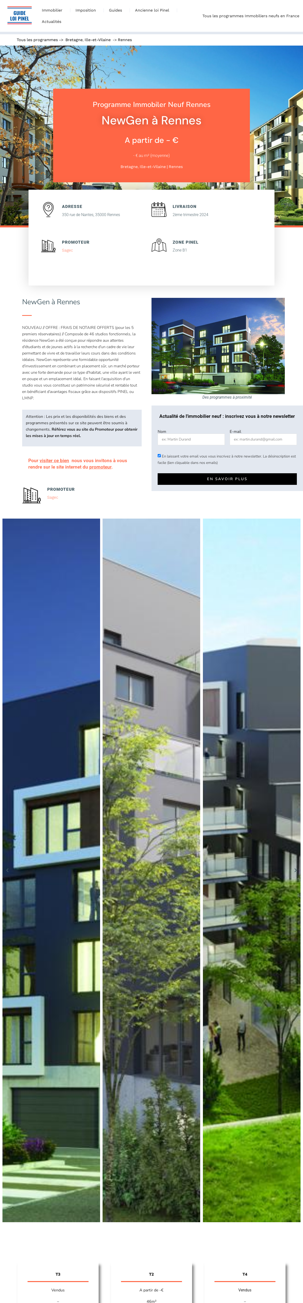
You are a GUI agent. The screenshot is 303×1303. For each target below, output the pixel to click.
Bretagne (74, 39)
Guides (116, 10)
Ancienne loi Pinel (153, 10)
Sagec (67, 250)
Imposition (87, 10)
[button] (7, 870)
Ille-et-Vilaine (98, 39)
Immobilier (53, 10)
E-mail (235, 432)
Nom (162, 432)
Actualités (51, 21)
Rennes (125, 39)
